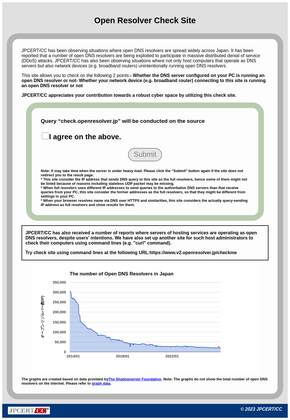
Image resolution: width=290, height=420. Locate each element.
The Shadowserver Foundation (134, 379)
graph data (101, 383)
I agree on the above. (85, 137)
